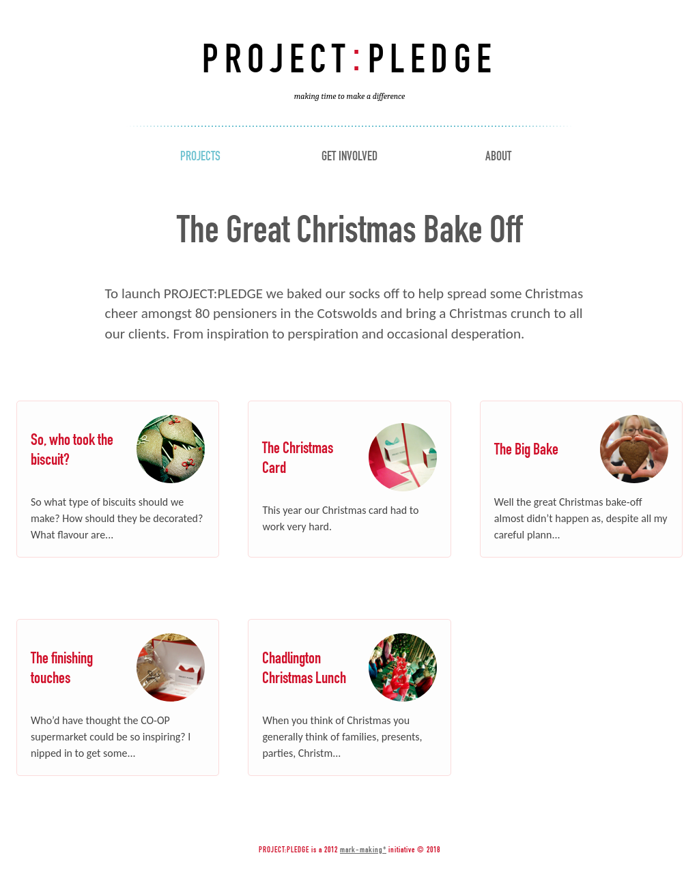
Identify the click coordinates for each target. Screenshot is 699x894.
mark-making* (363, 849)
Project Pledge (349, 67)
